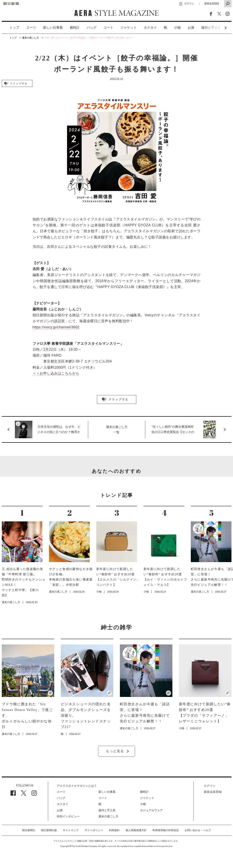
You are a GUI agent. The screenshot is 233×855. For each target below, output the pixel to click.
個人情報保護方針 (136, 830)
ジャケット (128, 27)
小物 (177, 27)
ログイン (189, 3)
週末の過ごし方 (108, 816)
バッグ (91, 27)
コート (108, 27)
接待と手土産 (107, 810)
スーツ (31, 27)
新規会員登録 (211, 3)
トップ (14, 27)
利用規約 (114, 830)
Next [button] (217, 27)
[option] (11, 27)
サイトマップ (71, 830)
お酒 (191, 27)
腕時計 (75, 27)
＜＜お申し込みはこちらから (56, 373)
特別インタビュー (68, 816)
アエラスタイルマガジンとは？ (77, 785)
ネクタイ (150, 27)
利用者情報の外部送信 (165, 830)
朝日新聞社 (28, 830)
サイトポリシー (94, 830)
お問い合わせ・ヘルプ (198, 830)
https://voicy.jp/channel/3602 (56, 327)
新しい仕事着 (53, 27)
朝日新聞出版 (49, 830)
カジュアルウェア (151, 810)
